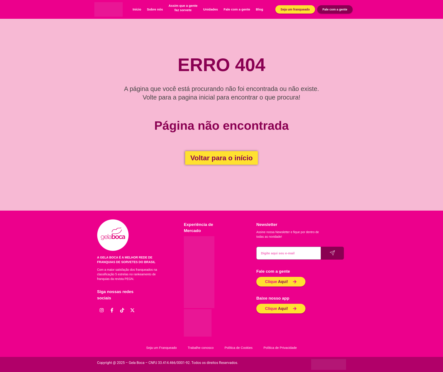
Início (137, 9)
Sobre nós (155, 9)
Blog (259, 9)
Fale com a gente (237, 9)
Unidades (210, 9)
